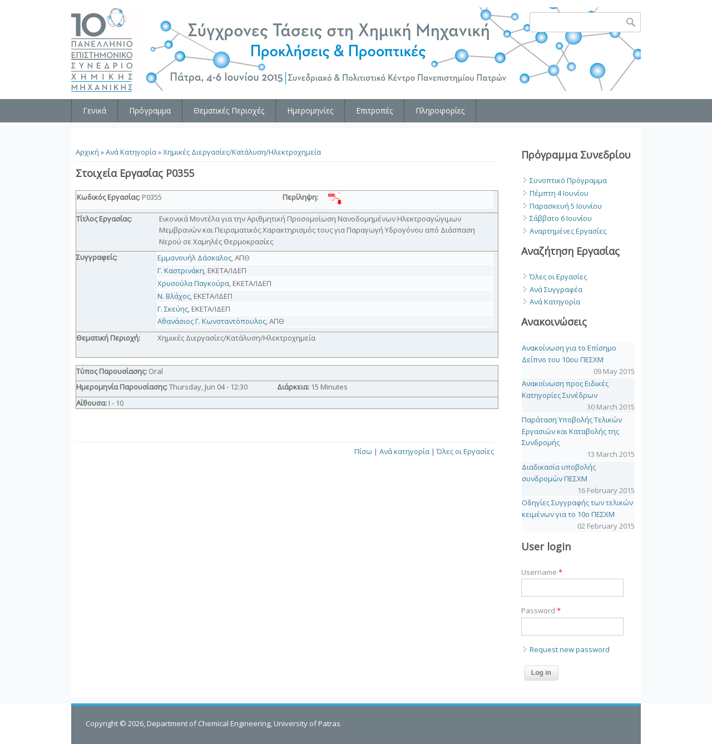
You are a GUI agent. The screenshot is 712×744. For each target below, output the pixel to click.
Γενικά (94, 110)
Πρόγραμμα (150, 110)
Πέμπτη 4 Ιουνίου (559, 193)
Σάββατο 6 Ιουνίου (561, 218)
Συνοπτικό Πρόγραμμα (568, 180)
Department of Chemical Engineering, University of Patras (243, 723)
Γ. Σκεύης (172, 309)
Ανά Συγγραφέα (556, 289)
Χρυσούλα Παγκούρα (193, 283)
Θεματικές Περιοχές (229, 110)
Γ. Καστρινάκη (180, 270)
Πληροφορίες (440, 110)
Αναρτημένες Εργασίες (568, 231)
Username (541, 572)
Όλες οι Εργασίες (465, 451)
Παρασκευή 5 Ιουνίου (566, 206)
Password (541, 610)
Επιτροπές (374, 110)
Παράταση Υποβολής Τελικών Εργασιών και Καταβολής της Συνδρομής (572, 431)
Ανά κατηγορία (404, 451)
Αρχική (87, 152)
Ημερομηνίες (310, 110)
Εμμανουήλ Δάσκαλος (194, 258)
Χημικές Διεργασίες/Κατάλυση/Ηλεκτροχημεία (242, 152)
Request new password (570, 649)
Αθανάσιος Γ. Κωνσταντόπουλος (211, 321)
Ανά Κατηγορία (131, 152)
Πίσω (363, 451)
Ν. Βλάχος (173, 296)
